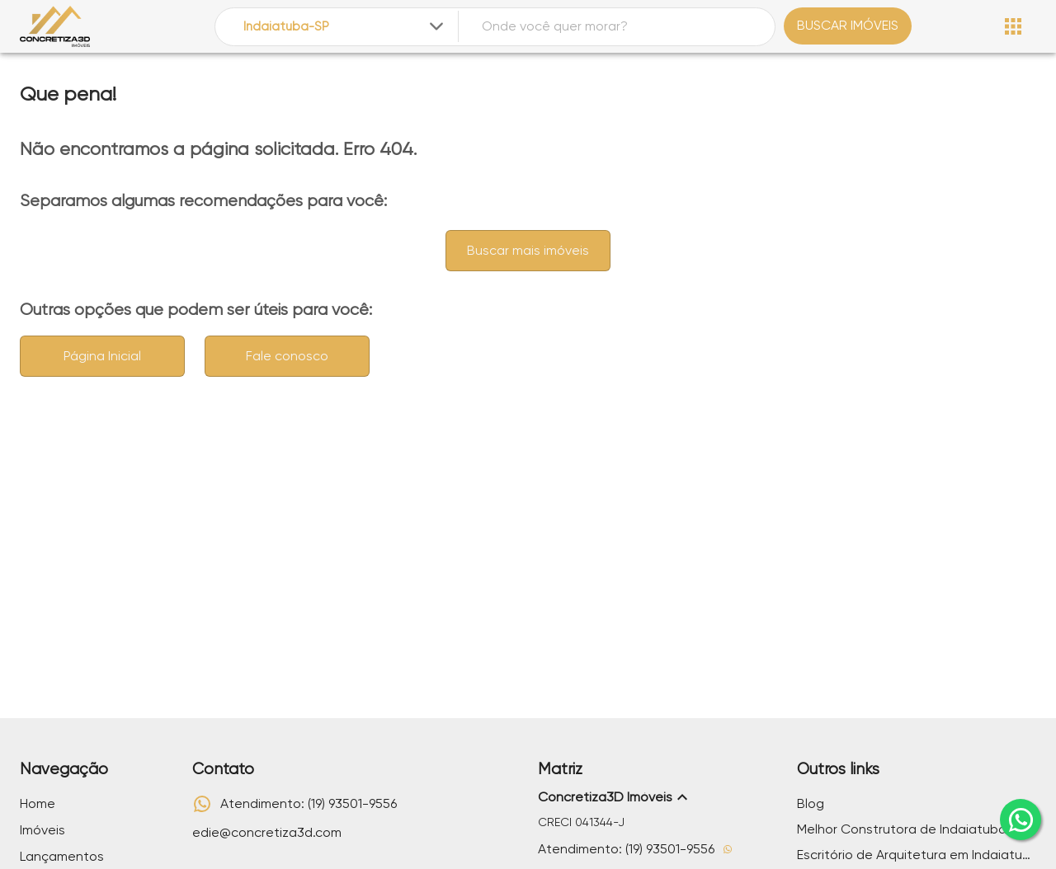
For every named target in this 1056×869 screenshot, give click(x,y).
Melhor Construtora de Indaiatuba (901, 829)
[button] (657, 797)
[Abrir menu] (1013, 26)
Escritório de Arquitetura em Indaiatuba (916, 854)
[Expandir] (436, 26)
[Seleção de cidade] (345, 27)
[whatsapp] (1020, 819)
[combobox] (345, 27)
